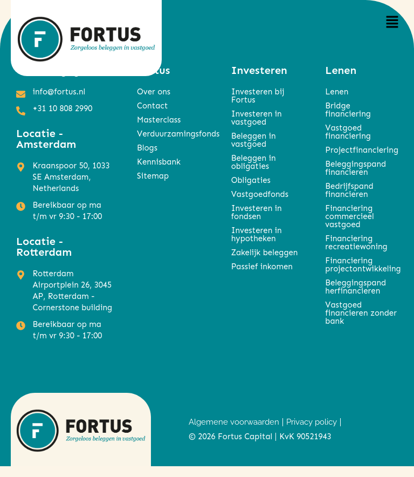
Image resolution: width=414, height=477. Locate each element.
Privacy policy (311, 422)
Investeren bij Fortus (258, 96)
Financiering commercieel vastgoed (349, 216)
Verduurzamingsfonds (173, 134)
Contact (152, 106)
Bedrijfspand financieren (349, 190)
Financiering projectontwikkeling (361, 265)
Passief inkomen (262, 266)
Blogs (147, 148)
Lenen (336, 92)
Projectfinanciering (361, 150)
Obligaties (251, 180)
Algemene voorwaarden (234, 422)
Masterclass (159, 120)
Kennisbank (159, 162)
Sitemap (153, 176)
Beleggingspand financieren (355, 168)
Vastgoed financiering (347, 132)
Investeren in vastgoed (256, 118)
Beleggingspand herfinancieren (355, 287)
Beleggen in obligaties (253, 162)
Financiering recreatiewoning (356, 242)
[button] (392, 22)
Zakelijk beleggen (264, 252)
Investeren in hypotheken (256, 234)
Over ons (153, 92)
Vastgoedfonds (259, 194)
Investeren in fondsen (256, 212)
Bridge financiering (347, 110)
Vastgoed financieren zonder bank (361, 313)
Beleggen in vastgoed (253, 140)
